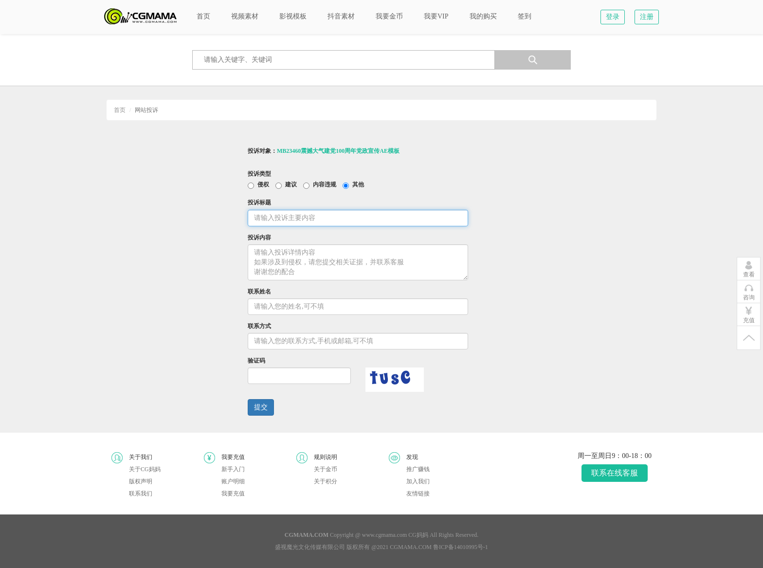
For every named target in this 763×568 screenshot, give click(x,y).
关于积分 (325, 481)
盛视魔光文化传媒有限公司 (310, 547)
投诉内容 (259, 237)
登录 (612, 16)
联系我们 (140, 493)
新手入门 (233, 469)
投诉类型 (259, 173)
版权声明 (140, 481)
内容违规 (324, 185)
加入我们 (418, 481)
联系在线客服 (614, 473)
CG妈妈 (418, 534)
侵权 (263, 185)
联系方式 (259, 326)
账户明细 (233, 481)
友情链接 (418, 493)
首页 (120, 110)
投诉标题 (259, 202)
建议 (291, 185)
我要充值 (233, 493)
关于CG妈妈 (145, 469)
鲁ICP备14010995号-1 (460, 547)
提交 (261, 407)
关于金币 (325, 469)
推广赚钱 (418, 469)
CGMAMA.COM (411, 547)
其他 (358, 185)
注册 (647, 16)
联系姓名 (259, 291)
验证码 (256, 360)
